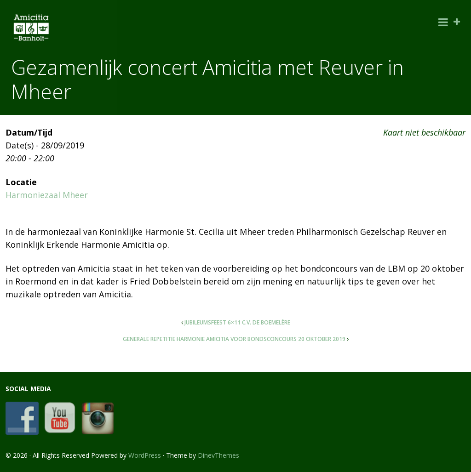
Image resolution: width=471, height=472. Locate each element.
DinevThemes (218, 455)
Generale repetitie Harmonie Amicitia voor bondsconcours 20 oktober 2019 (234, 339)
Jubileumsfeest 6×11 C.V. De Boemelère (237, 322)
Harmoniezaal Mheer (47, 194)
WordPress (144, 455)
